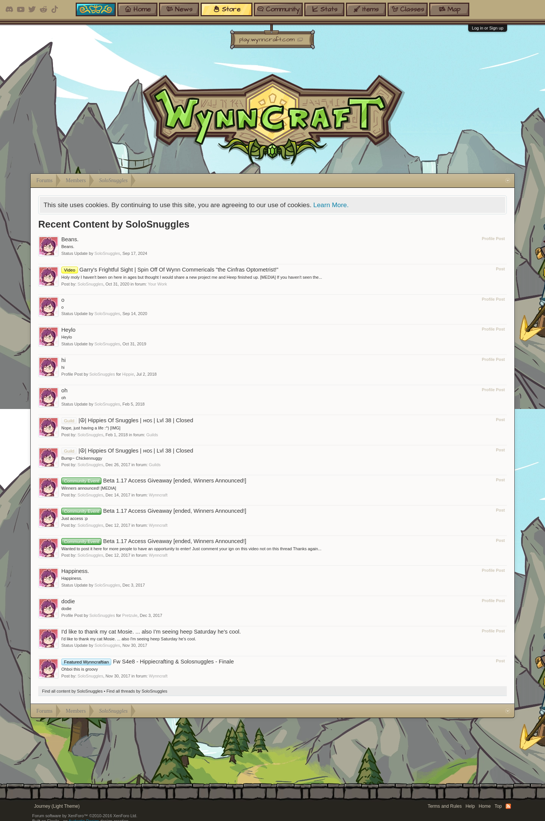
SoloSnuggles (107, 253)
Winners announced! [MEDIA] (88, 488)
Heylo (68, 330)
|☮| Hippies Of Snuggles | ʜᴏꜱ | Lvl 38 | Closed (127, 420)
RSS (508, 806)
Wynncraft (158, 495)
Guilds (152, 434)
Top (498, 806)
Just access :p (74, 518)
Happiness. (75, 571)
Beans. (70, 239)
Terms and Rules (445, 806)
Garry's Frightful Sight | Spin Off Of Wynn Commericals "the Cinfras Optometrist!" (170, 270)
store (226, 9)
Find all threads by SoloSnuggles (136, 691)
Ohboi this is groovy (79, 669)
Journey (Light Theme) (57, 806)
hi (63, 360)
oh (64, 390)
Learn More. (331, 205)
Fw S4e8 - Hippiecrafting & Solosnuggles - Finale (147, 662)
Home (485, 806)
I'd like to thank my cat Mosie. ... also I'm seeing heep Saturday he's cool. (151, 632)
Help (470, 806)
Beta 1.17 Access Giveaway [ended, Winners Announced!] (153, 481)
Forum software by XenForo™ (84, 815)
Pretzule (129, 615)
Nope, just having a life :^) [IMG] (90, 428)
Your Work (157, 284)
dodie (68, 601)
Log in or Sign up (487, 28)
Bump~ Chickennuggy (81, 458)
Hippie (128, 374)
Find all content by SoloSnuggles (72, 691)
